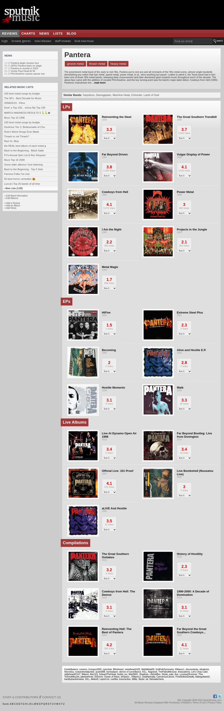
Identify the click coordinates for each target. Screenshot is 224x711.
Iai (147, 679)
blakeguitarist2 (202, 676)
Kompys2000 (94, 669)
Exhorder (136, 95)
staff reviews (63, 41)
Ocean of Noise (111, 676)
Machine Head (121, 95)
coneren (83, 669)
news (44, 33)
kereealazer (112, 672)
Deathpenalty (148, 676)
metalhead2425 (132, 669)
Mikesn (85, 674)
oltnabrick (204, 669)
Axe (176, 674)
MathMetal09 (147, 669)
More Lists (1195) (14, 188)
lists (58, 33)
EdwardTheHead (107, 674)
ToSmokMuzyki (71, 676)
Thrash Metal (97, 63)
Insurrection (125, 679)
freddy (120, 674)
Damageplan (103, 95)
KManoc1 (179, 669)
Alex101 (94, 674)
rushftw (114, 679)
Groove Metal (75, 63)
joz (126, 674)
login (5, 41)
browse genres (21, 41)
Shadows (144, 674)
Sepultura (88, 95)
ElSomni (99, 676)
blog (71, 33)
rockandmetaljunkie (84, 672)
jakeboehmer (87, 676)
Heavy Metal (118, 63)
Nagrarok (152, 672)
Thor (200, 674)
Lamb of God (151, 95)
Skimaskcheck (156, 679)
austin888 (100, 672)
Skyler (165, 674)
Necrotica (69, 672)
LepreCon (104, 679)
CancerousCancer (165, 676)
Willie (134, 679)
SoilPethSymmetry (165, 669)
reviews (9, 33)
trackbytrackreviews (74, 679)
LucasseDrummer (188, 674)
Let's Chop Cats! (199, 672)
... (99, 82)
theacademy (184, 672)
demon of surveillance (130, 672)
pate (171, 674)
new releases (43, 41)
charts (28, 33)
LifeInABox (155, 674)
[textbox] (192, 41)
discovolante (192, 669)
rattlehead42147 (72, 674)
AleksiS (94, 679)
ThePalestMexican (167, 672)
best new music (84, 41)
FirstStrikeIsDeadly (185, 676)
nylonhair (107, 669)
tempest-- (125, 676)
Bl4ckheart (118, 669)
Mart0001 (133, 674)
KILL (144, 672)
